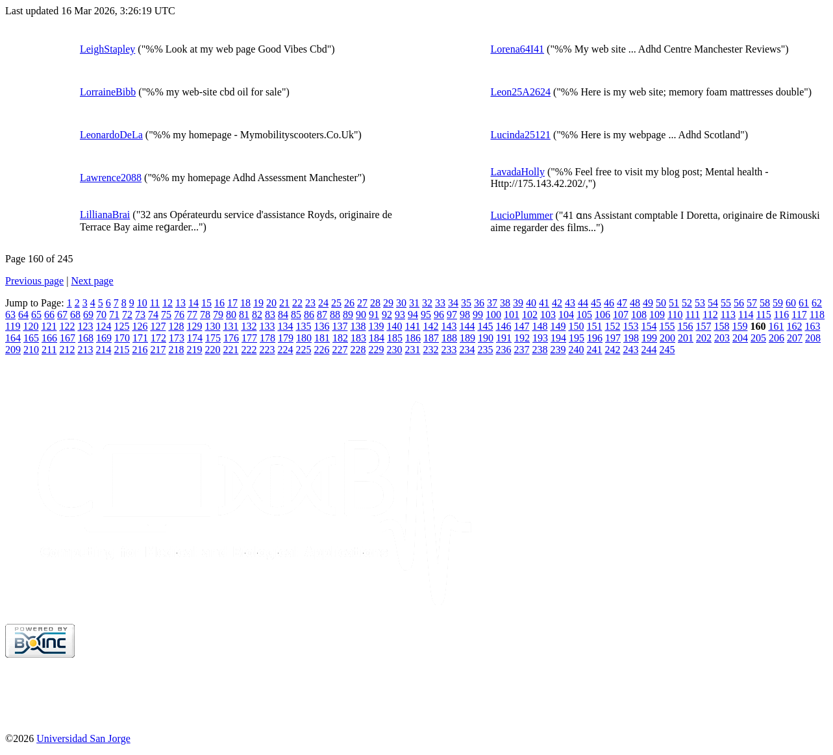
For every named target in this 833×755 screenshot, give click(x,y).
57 (752, 302)
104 (566, 314)
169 (104, 337)
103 (548, 314)
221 (230, 349)
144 (467, 326)
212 (67, 349)
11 (155, 302)
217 (158, 349)
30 (401, 302)
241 (594, 349)
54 (713, 302)
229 (376, 349)
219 (194, 349)
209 (13, 349)
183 (358, 337)
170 (122, 337)
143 (448, 326)
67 (62, 314)
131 (230, 326)
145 (485, 326)
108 (639, 314)
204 (740, 337)
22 (297, 302)
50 (661, 302)
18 (245, 302)
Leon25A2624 (520, 91)
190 (485, 337)
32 (427, 302)
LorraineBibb (108, 91)
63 (10, 314)
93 (400, 314)
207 (794, 337)
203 (722, 337)
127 (158, 326)
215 (121, 349)
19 (258, 302)
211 (49, 349)
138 (358, 326)
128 (176, 326)
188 (449, 337)
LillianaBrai (105, 214)
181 (322, 337)
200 (667, 337)
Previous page (34, 280)
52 (687, 302)
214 (103, 349)
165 (31, 337)
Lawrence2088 (111, 177)
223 (267, 349)
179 (285, 337)
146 (503, 326)
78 (205, 314)
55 (726, 302)
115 (763, 314)
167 (67, 337)
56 (739, 302)
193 (540, 337)
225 (303, 349)
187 (431, 337)
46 (609, 302)
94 (413, 314)
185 (395, 337)
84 (283, 314)
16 (219, 302)
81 (244, 314)
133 (267, 326)
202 (704, 337)
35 (466, 302)
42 (557, 302)
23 (310, 302)
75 (166, 314)
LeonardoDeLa (111, 134)
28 (375, 302)
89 (348, 314)
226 (321, 349)
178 (267, 337)
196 (595, 337)
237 (521, 349)
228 (358, 349)
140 (394, 326)
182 (340, 337)
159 (739, 326)
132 (248, 326)
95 (426, 314)
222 (248, 349)
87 (322, 314)
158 (721, 326)
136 (321, 326)
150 (576, 326)
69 (88, 314)
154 (648, 326)
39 (518, 302)
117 (798, 314)
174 (195, 337)
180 (304, 337)
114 (745, 314)
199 (649, 337)
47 (622, 302)
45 (596, 302)
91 (374, 314)
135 (303, 326)
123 (85, 326)
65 (36, 314)
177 (249, 337)
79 (218, 314)
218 (176, 349)
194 (558, 337)
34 (453, 302)
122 (67, 326)
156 (685, 326)
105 (584, 314)
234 (467, 349)
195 (576, 337)
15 (206, 302)
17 (232, 302)
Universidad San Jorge (83, 738)
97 (452, 314)
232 (430, 349)
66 (49, 314)
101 (511, 314)
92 (387, 314)
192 (522, 337)
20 (271, 302)
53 (700, 302)
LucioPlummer (521, 215)
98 (465, 314)
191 (504, 337)
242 (612, 349)
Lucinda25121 (520, 134)
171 (140, 337)
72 (127, 314)
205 (758, 337)
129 (194, 326)
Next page (92, 280)
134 (285, 326)
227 (339, 349)
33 (440, 302)
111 (692, 314)
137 (339, 326)
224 (285, 349)
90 (361, 314)
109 (657, 314)
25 (336, 302)
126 (139, 326)
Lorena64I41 (517, 49)
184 (376, 337)
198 (631, 337)
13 (180, 302)
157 (703, 326)
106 (602, 314)
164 (13, 337)
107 (620, 314)
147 (521, 326)
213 (85, 349)
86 (309, 314)
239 (558, 349)
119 (12, 326)
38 (505, 302)
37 (492, 302)
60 (791, 302)
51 (674, 302)
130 (212, 326)
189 (467, 337)
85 (296, 314)
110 (674, 314)
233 (448, 349)
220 (212, 349)
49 (648, 302)
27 (362, 302)
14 (193, 302)
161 (776, 326)
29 (388, 302)
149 (558, 326)
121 (48, 326)
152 (612, 326)
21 (284, 302)
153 (630, 326)
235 (485, 349)
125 (121, 326)
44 (583, 302)
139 (376, 326)
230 (394, 349)
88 (335, 314)
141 (412, 326)
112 (709, 314)
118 (817, 314)
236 (503, 349)
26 (349, 302)
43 (570, 302)
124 (103, 326)
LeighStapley (107, 49)
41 (544, 302)
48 (635, 302)
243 (630, 349)
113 (728, 314)
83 (270, 314)
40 (531, 302)
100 (493, 314)
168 (85, 337)
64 (23, 314)
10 (142, 302)
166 (49, 337)
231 (412, 349)
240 (576, 349)
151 (594, 326)
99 (478, 314)
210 (31, 349)
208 (813, 337)
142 (430, 326)
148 (539, 326)
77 (192, 314)
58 (765, 302)
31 (414, 302)
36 (479, 302)
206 (776, 337)
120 (30, 326)
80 (231, 314)
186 (413, 337)
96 (439, 314)
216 (139, 349)
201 (685, 337)
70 (101, 314)
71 (114, 314)
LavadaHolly (517, 171)
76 (179, 314)
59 (778, 302)
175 (213, 337)
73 (140, 314)
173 (176, 337)
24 (323, 302)
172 (158, 337)
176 (231, 337)
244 (648, 349)
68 (75, 314)
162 (794, 326)
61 (804, 302)
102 (530, 314)
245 (667, 349)
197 (613, 337)
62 (817, 302)
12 (167, 302)
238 (539, 349)
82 (257, 314)
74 (153, 314)
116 (781, 314)
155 (667, 326)
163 (812, 326)
